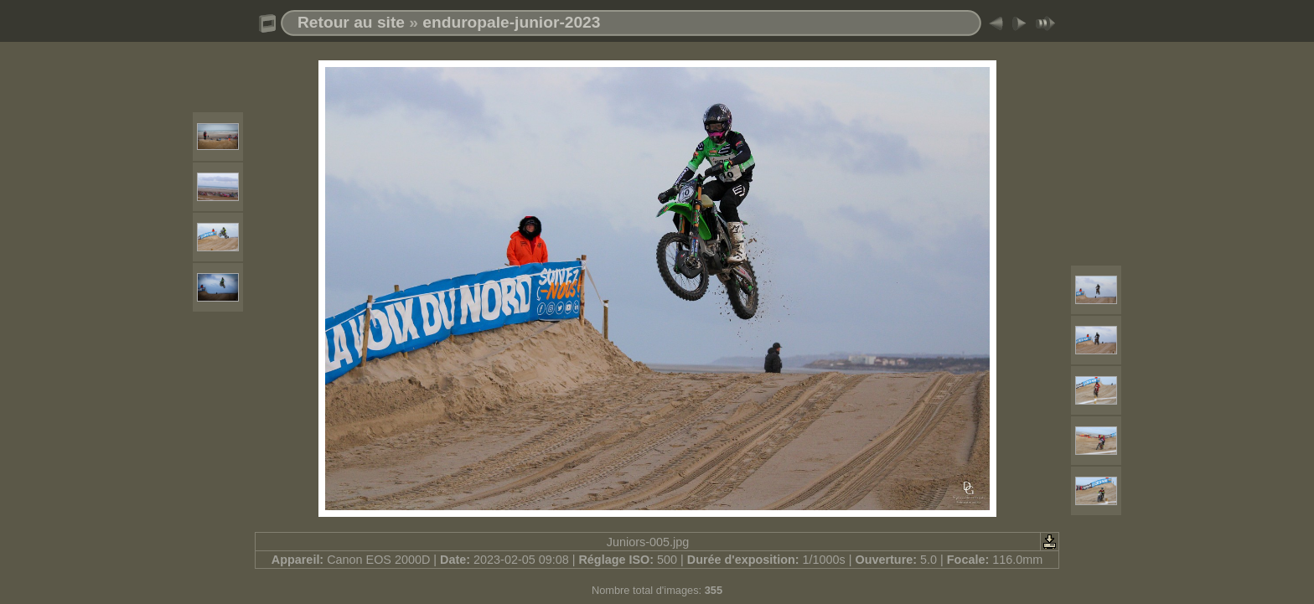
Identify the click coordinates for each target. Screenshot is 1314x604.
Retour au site (351, 22)
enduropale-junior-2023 (511, 22)
